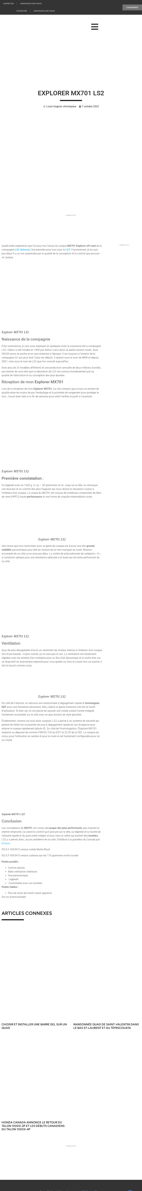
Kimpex (6, 843)
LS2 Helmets (22, 249)
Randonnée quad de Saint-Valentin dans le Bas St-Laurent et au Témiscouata (106, 1026)
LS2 (68, 249)
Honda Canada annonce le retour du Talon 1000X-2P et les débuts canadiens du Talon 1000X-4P (33, 1126)
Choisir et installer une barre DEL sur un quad (34, 1026)
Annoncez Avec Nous (31, 4)
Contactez (8, 4)
